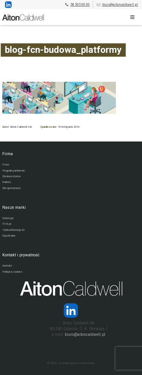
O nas (5, 164)
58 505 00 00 (77, 5)
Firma (7, 153)
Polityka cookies (12, 271)
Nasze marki (14, 207)
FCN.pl (6, 224)
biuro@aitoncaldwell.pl (117, 5)
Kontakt (7, 265)
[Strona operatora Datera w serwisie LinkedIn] (71, 310)
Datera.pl (7, 218)
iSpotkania (8, 235)
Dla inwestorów (11, 176)
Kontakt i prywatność (20, 255)
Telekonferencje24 (13, 230)
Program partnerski (13, 170)
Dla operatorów (11, 188)
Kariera (6, 182)
